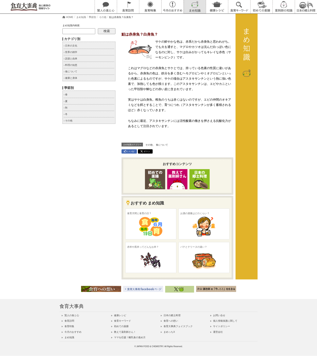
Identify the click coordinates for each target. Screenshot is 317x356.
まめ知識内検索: (71, 25)
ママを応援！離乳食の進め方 (128, 337)
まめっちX (168, 332)
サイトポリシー (220, 326)
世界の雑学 (70, 52)
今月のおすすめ (71, 332)
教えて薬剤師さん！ (123, 332)
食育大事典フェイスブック (177, 326)
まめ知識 (68, 337)
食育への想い (169, 320)
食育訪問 (68, 320)
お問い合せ (217, 315)
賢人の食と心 (70, 315)
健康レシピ (118, 315)
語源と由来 (70, 58)
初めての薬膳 (120, 326)
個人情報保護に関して (223, 320)
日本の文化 (70, 45)
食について (162, 144)
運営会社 (216, 332)
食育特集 (68, 326)
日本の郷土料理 (171, 315)
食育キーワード (121, 320)
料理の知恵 (70, 65)
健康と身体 (70, 78)
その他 (149, 144)
